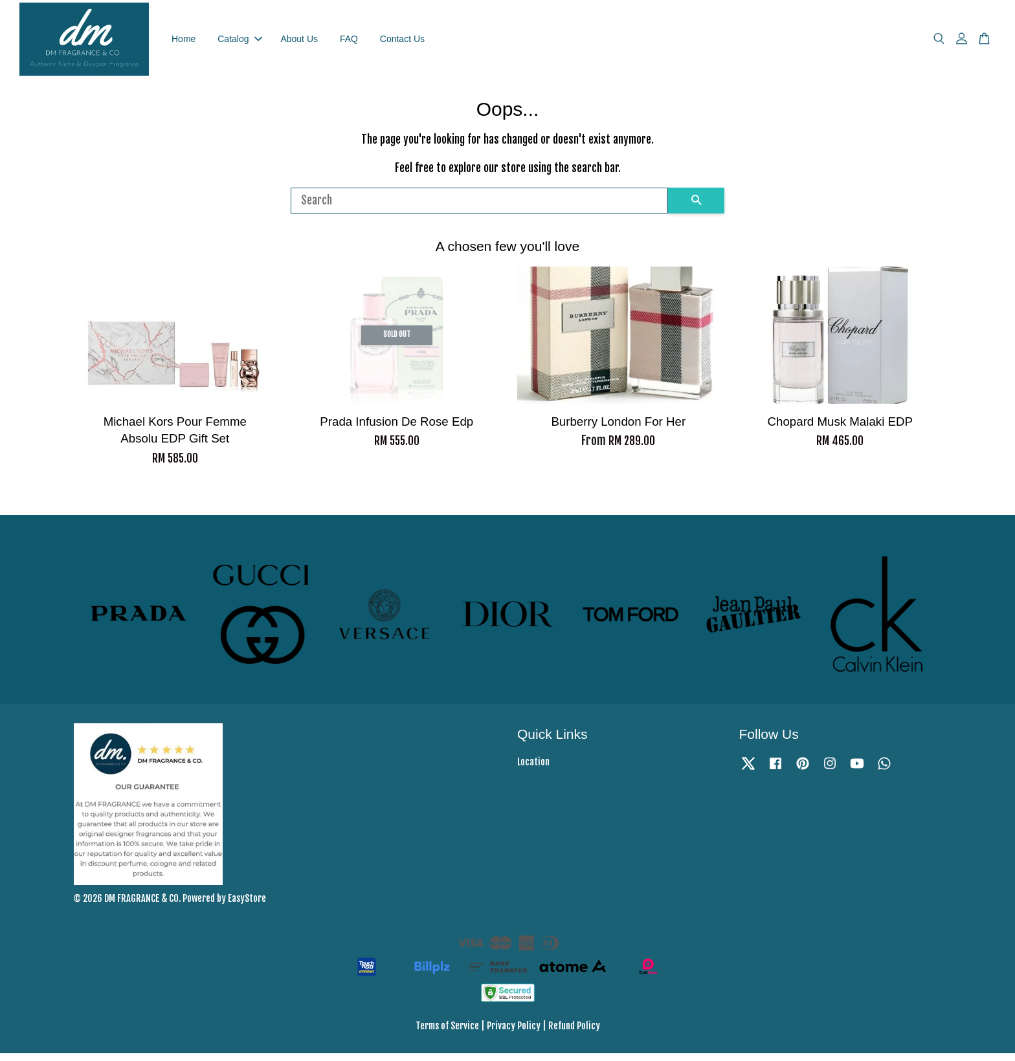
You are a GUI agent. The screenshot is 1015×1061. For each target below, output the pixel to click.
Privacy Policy (514, 1033)
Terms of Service (447, 1033)
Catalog (240, 42)
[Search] (479, 208)
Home (183, 42)
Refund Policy (574, 1033)
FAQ (349, 42)
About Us (299, 42)
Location (533, 769)
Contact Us (402, 42)
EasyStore (247, 905)
